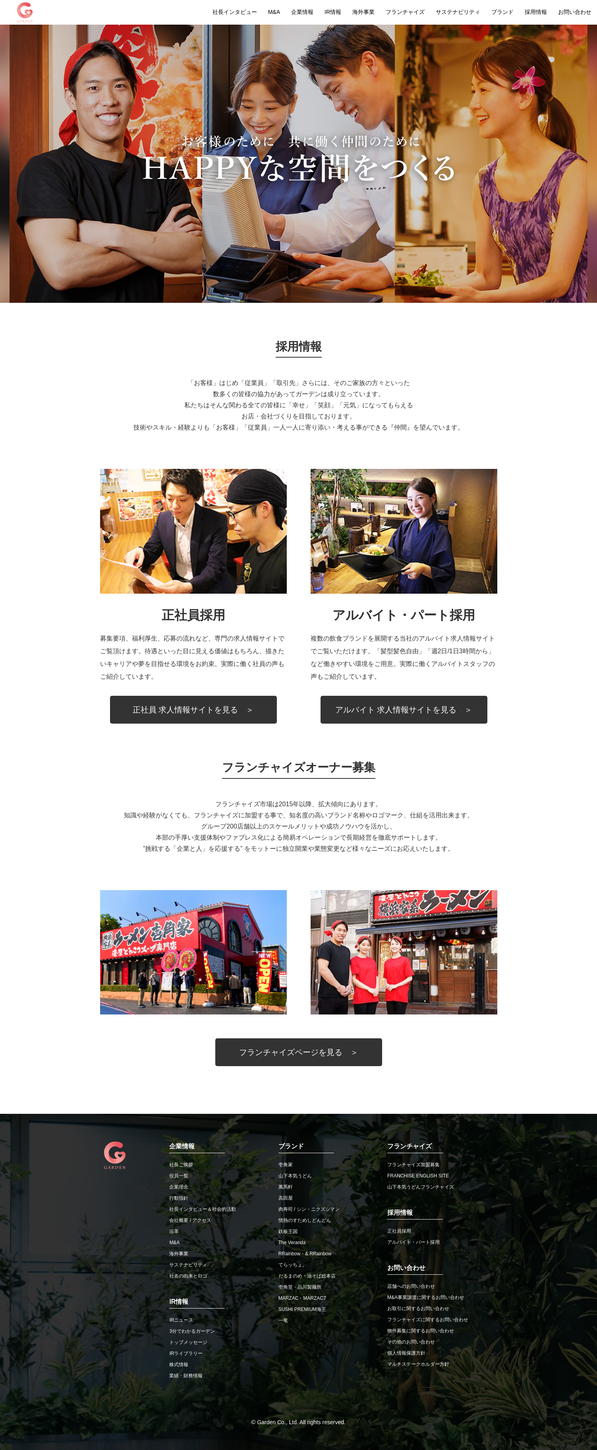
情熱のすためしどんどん (304, 1220)
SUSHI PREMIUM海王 (302, 1309)
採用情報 (536, 12)
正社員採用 (399, 1231)
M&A (274, 12)
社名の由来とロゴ (188, 1276)
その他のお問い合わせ (411, 1342)
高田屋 (285, 1198)
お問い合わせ (574, 12)
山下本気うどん (295, 1176)
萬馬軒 (285, 1187)
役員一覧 (178, 1176)
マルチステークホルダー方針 (418, 1364)
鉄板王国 (288, 1231)
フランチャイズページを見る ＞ (298, 1052)
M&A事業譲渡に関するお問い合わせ (425, 1297)
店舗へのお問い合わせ (411, 1286)
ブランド (502, 12)
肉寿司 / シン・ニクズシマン (309, 1209)
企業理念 (178, 1187)
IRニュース (181, 1320)
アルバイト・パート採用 (413, 1242)
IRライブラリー (186, 1353)
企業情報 (302, 12)
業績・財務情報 (186, 1375)
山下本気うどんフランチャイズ (420, 1187)
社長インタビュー (235, 12)
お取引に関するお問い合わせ (418, 1308)
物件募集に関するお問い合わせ (420, 1331)
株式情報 (178, 1364)
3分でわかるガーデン (192, 1331)
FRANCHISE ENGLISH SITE (418, 1176)
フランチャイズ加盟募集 (413, 1164)
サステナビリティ (458, 12)
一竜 (283, 1320)
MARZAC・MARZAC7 (302, 1298)
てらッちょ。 (292, 1265)
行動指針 (178, 1198)
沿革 (174, 1231)
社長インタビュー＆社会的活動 (202, 1209)
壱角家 (285, 1164)
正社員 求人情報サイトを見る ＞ (193, 709)
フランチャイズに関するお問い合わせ (427, 1319)
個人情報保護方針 (406, 1353)
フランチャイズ (405, 12)
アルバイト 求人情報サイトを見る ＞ (404, 709)
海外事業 (363, 12)
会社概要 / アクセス (190, 1220)
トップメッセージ (188, 1342)
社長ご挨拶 (181, 1164)
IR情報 (333, 12)
